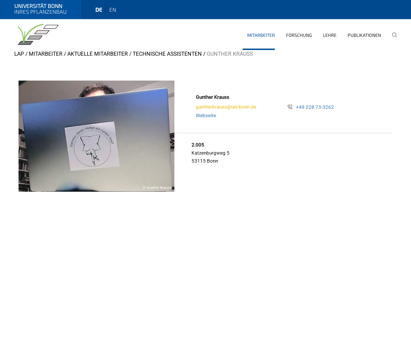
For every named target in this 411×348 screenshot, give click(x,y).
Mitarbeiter (261, 35)
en (112, 9)
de (98, 9)
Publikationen (364, 35)
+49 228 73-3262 (315, 107)
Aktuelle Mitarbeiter (97, 54)
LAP (19, 54)
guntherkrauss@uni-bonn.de (226, 107)
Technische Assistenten (167, 54)
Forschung (299, 35)
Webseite (206, 115)
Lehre (330, 35)
